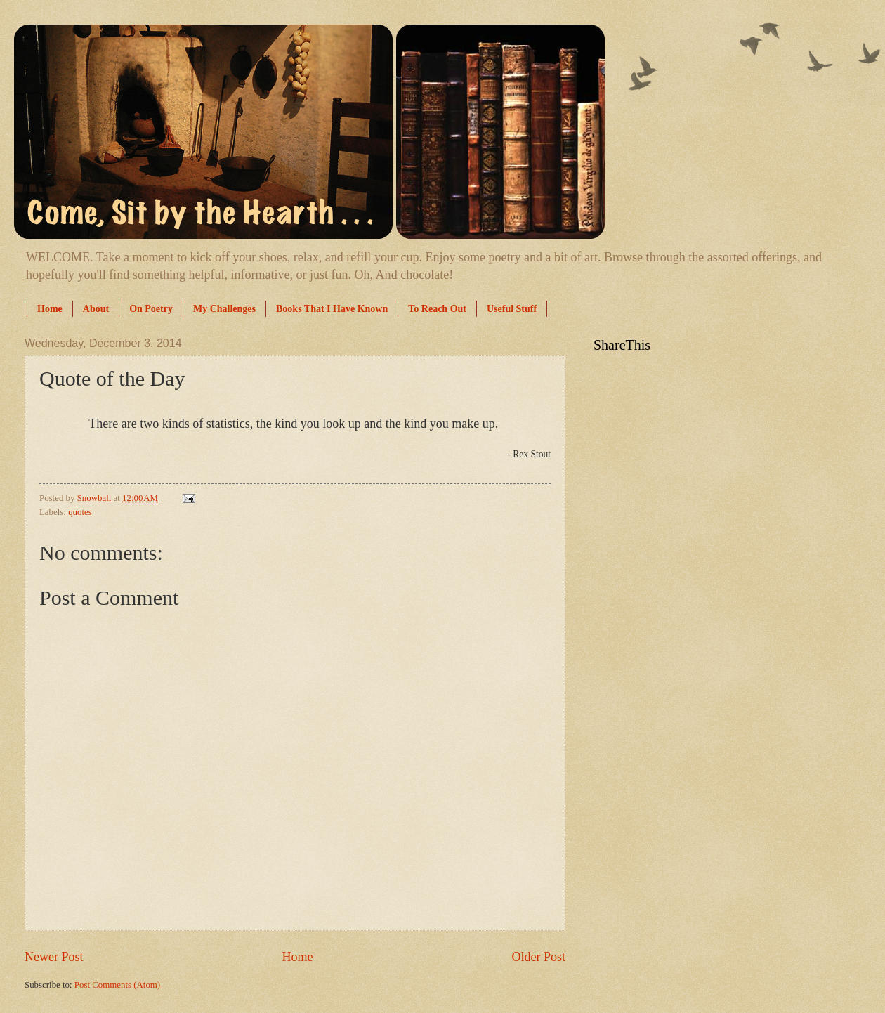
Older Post (538, 957)
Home (50, 308)
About (96, 308)
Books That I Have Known (332, 308)
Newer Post (54, 957)
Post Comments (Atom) (117, 985)
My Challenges (224, 308)
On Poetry (151, 308)
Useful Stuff (512, 308)
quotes (80, 512)
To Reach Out (437, 308)
